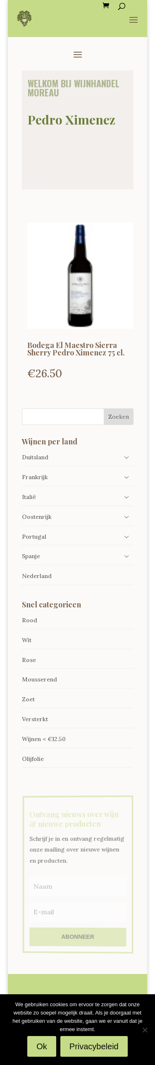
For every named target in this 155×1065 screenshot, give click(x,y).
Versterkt (35, 719)
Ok (41, 1046)
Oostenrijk (37, 517)
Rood (29, 620)
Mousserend (39, 679)
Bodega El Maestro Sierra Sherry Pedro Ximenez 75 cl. (76, 348)
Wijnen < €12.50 (44, 739)
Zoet (28, 699)
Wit (26, 640)
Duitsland (35, 457)
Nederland (37, 576)
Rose (29, 660)
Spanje (31, 556)
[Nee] (145, 1030)
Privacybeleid (94, 1046)
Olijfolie (33, 759)
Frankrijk (35, 477)
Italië (29, 497)
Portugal (34, 536)
